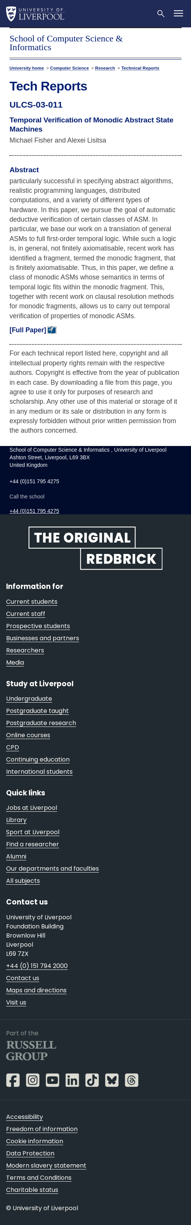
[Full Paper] (28, 330)
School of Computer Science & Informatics (66, 42)
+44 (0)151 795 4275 (34, 511)
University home (27, 68)
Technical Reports (140, 68)
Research (105, 68)
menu (174, 39)
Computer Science (69, 68)
